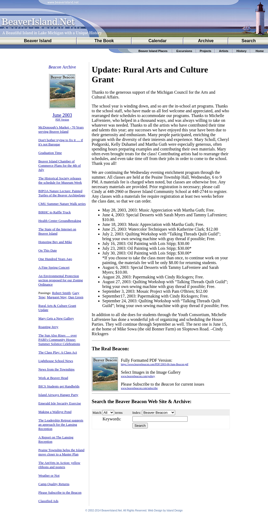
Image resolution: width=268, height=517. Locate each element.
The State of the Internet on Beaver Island (57, 231)
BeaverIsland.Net (111, 510)
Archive (206, 40)
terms (119, 413)
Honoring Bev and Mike (55, 242)
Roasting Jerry (48, 327)
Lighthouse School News (55, 361)
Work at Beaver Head (53, 378)
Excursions (184, 51)
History (241, 51)
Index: (136, 413)
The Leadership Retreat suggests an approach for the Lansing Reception (60, 424)
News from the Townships (56, 369)
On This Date (47, 250)
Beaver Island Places (153, 51)
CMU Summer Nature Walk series (62, 204)
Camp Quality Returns (54, 484)
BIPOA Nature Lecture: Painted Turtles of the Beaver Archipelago (61, 193)
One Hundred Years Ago (55, 259)
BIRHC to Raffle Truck (54, 212)
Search (248, 40)
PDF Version (62, 119)
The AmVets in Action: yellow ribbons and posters (59, 465)
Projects (205, 51)
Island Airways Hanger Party (58, 395)
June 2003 (62, 115)
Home (260, 51)
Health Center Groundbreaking (59, 221)
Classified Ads (48, 501)
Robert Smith (61, 293)
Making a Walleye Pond (55, 412)
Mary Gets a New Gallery (56, 318)
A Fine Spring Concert (54, 267)
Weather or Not (49, 475)
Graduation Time (50, 153)
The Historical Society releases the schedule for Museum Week (60, 180)
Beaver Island (37, 40)
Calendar (157, 40)
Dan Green (75, 297)
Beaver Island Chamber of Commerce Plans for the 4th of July (59, 165)
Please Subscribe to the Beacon (59, 492)
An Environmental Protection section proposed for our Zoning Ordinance (60, 280)
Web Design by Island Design (165, 510)
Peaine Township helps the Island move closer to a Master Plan (61, 452)
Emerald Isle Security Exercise (59, 403)
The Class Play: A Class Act (57, 352)
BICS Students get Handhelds (59, 386)
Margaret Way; (57, 297)
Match (97, 413)
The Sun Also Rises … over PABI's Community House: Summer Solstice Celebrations (59, 339)
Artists (223, 51)
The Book (104, 40)
